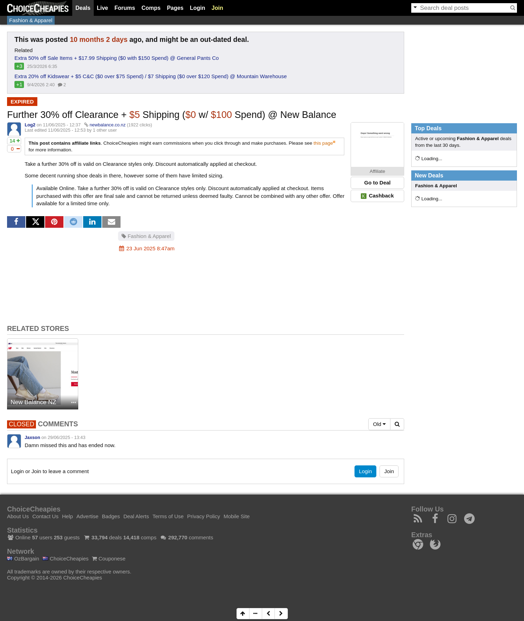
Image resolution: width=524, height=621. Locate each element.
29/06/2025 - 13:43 (66, 437)
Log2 (30, 124)
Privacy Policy (203, 516)
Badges (111, 516)
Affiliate (377, 171)
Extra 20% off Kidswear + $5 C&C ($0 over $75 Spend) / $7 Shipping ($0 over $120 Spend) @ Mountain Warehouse (150, 76)
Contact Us (45, 516)
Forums (125, 8)
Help (67, 516)
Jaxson (32, 437)
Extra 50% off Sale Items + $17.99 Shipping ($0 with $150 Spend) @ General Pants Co (116, 58)
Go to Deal (377, 183)
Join (217, 8)
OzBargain (23, 559)
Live (102, 8)
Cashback (377, 196)
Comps (150, 8)
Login (197, 8)
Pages (175, 8)
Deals (83, 8)
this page (323, 143)
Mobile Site (236, 516)
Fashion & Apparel (31, 20)
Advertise (87, 516)
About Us (18, 516)
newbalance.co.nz (107, 124)
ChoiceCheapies (65, 559)
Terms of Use (168, 516)
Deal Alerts (136, 516)
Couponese (108, 559)
